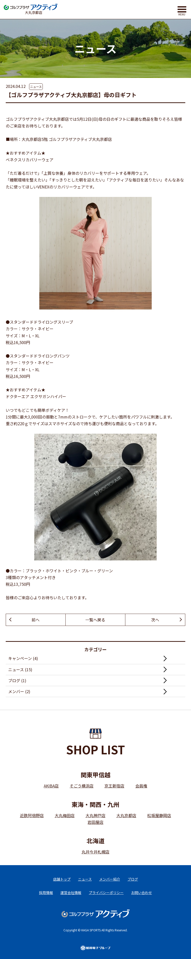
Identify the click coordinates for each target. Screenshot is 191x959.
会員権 (141, 786)
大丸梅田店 (65, 815)
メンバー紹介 (109, 879)
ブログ (133, 879)
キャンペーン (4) (23, 658)
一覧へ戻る (95, 620)
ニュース (36, 86)
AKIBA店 (51, 786)
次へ (155, 620)
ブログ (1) (17, 680)
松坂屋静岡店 (159, 815)
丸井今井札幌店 (95, 852)
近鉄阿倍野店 (32, 815)
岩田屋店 (95, 822)
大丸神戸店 (95, 815)
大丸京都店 (126, 815)
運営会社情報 (70, 892)
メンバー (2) (19, 691)
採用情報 (46, 892)
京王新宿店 (114, 786)
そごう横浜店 (82, 786)
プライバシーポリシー (106, 892)
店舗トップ (62, 879)
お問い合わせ (141, 892)
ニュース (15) (20, 669)
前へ (36, 620)
